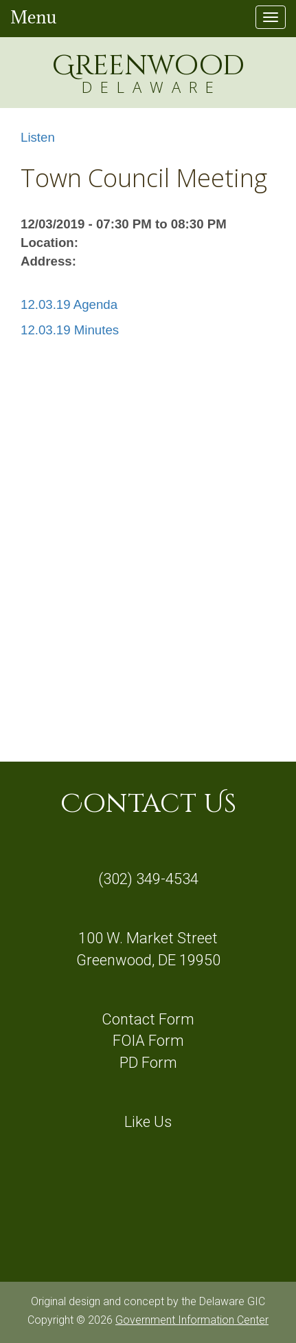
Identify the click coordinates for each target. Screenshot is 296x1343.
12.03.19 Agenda (69, 304)
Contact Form (148, 1019)
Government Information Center (192, 1319)
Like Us (148, 1121)
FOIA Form (148, 1040)
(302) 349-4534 (148, 879)
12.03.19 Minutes (70, 330)
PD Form (148, 1062)
